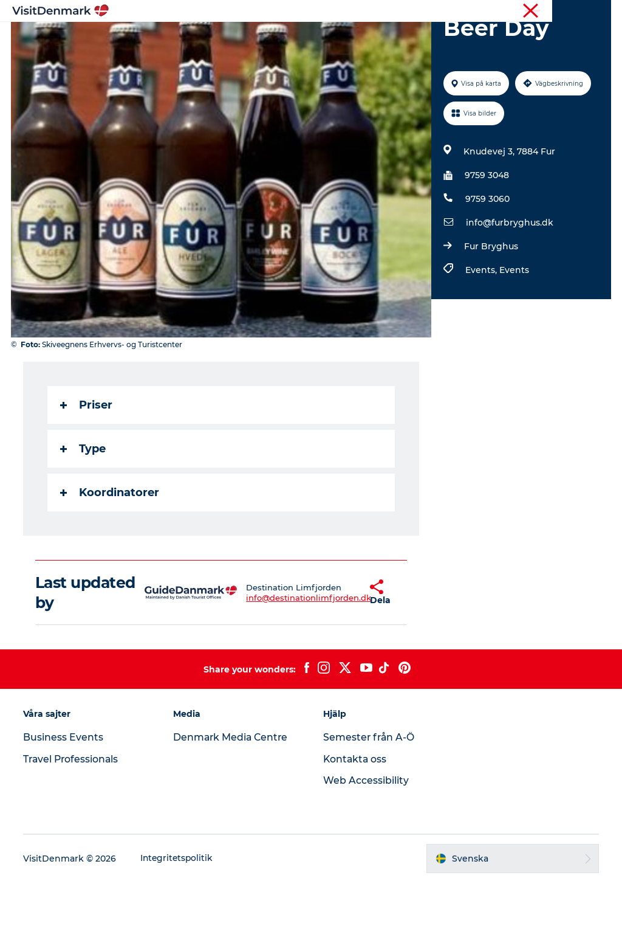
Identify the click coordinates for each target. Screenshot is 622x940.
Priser (87, 462)
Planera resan (436, 39)
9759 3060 (487, 256)
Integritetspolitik (179, 916)
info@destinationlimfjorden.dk (275, 655)
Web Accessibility (366, 838)
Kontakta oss (355, 817)
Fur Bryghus (490, 304)
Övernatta (364, 39)
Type (84, 506)
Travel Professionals (73, 817)
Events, (482, 327)
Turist (568, 11)
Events (513, 327)
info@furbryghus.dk (509, 280)
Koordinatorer (110, 550)
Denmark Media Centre (232, 795)
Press (600, 11)
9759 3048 (486, 232)
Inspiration (179, 39)
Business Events (64, 795)
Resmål (239, 39)
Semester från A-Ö (369, 795)
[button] (336, 650)
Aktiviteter (299, 39)
